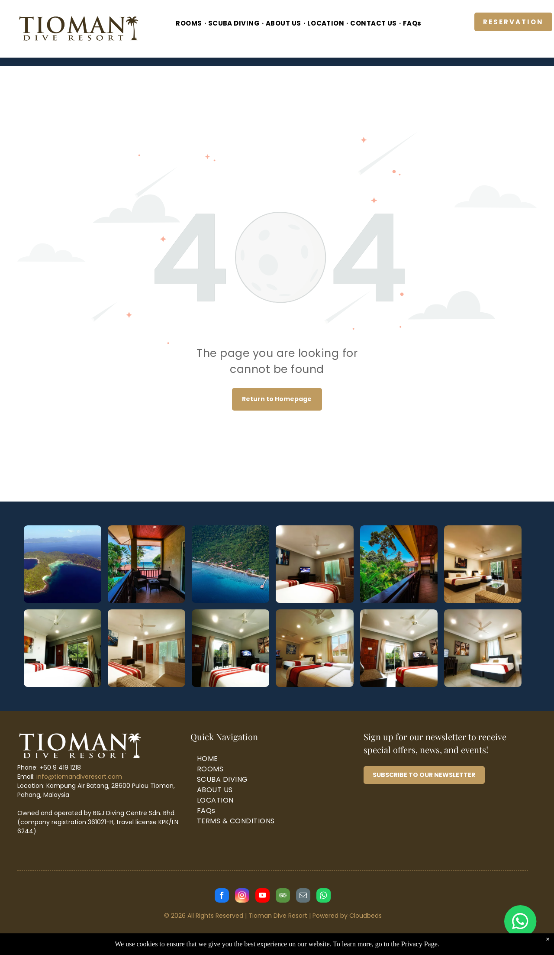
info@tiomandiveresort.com (79, 776)
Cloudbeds (365, 915)
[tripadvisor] (283, 896)
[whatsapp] (323, 896)
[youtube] (262, 896)
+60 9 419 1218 (60, 767)
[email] (303, 896)
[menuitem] (190, 24)
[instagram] (242, 896)
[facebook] (222, 896)
